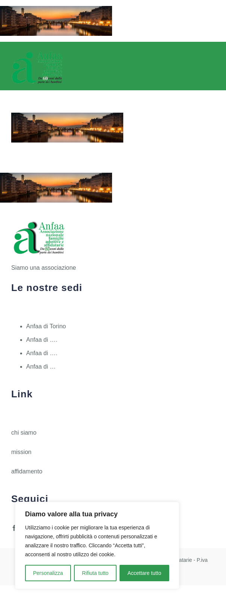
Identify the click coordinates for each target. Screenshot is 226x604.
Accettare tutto (144, 573)
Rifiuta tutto (95, 573)
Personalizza (48, 573)
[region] (97, 545)
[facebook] (14, 528)
